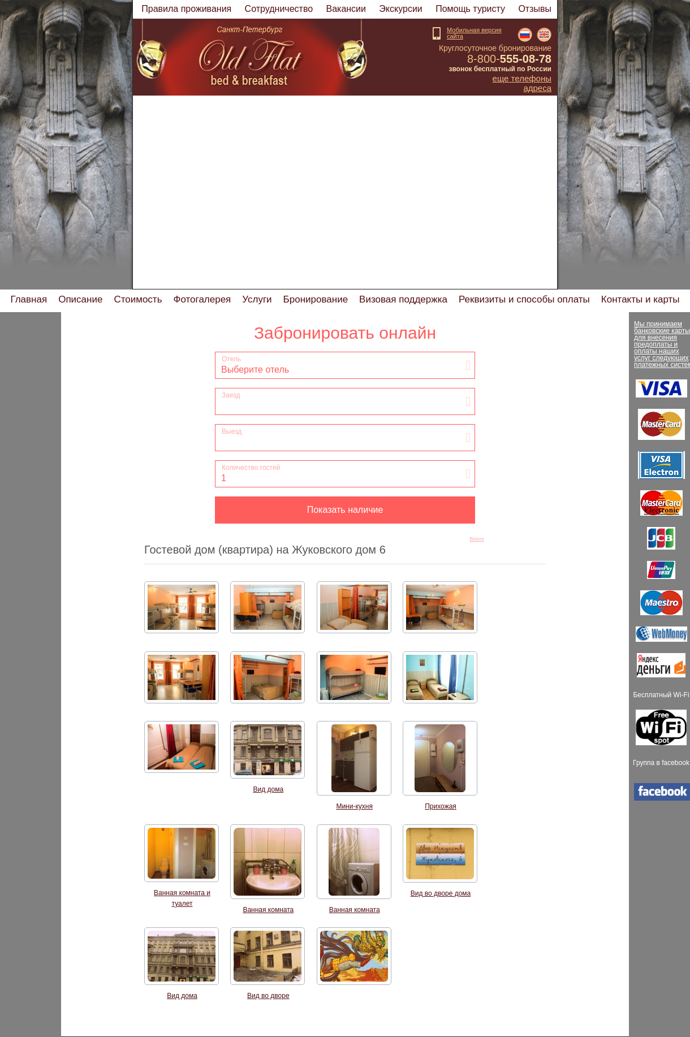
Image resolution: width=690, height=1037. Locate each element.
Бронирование (315, 299)
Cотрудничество (279, 9)
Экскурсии (400, 9)
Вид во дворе (268, 996)
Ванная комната (268, 910)
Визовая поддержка (403, 299)
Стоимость (138, 299)
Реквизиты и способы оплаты (524, 299)
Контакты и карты (640, 299)
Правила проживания (186, 9)
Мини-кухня (354, 806)
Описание (80, 299)
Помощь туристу (470, 9)
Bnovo (476, 539)
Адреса (537, 88)
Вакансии (346, 9)
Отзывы (534, 9)
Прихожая (440, 806)
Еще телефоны (522, 78)
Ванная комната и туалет (182, 898)
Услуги (256, 299)
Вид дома (268, 789)
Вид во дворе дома (441, 893)
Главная (28, 299)
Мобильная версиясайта (474, 33)
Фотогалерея (202, 299)
